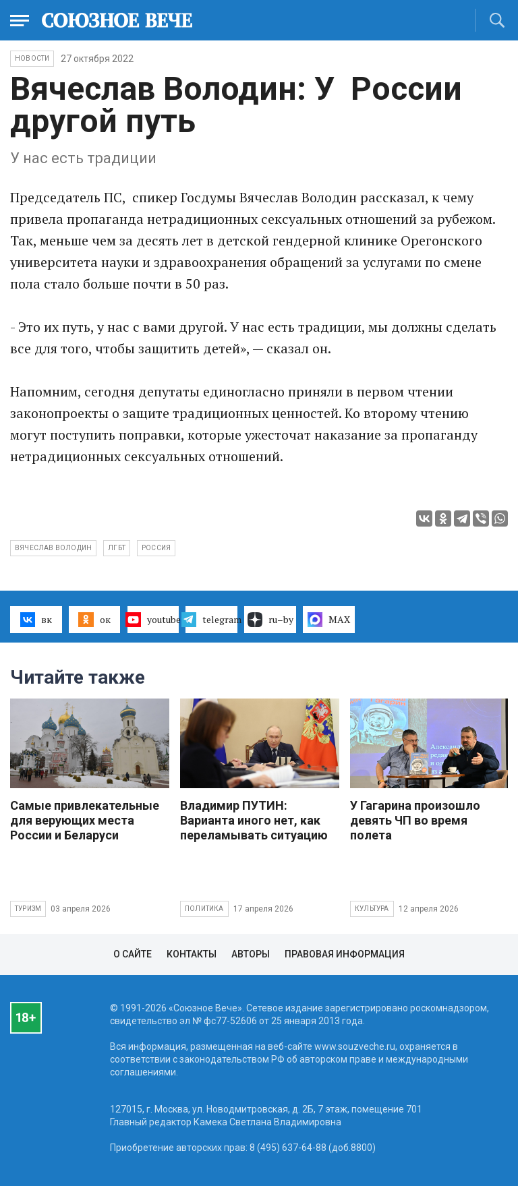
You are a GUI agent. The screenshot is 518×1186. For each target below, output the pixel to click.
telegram (211, 619)
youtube (153, 619)
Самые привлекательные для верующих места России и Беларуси (84, 820)
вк (36, 619)
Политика (204, 908)
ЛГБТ (116, 548)
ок (94, 619)
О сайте (132, 954)
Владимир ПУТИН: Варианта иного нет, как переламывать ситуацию (254, 820)
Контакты (192, 954)
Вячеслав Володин (53, 548)
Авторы (250, 954)
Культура (372, 908)
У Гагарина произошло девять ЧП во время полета (415, 820)
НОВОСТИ (32, 58)
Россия (156, 548)
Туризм (28, 908)
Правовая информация (345, 954)
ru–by (270, 619)
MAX (329, 619)
